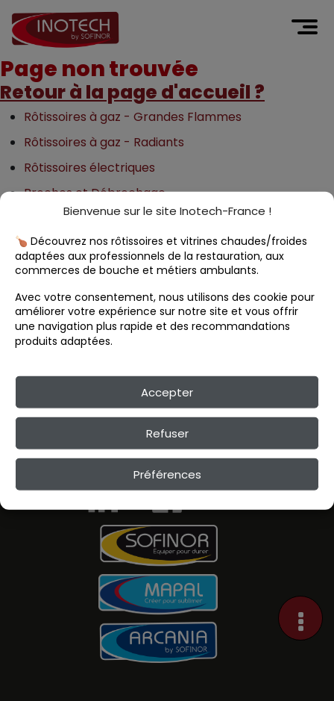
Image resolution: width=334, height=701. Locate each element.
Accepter (167, 391)
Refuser (167, 432)
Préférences (167, 474)
